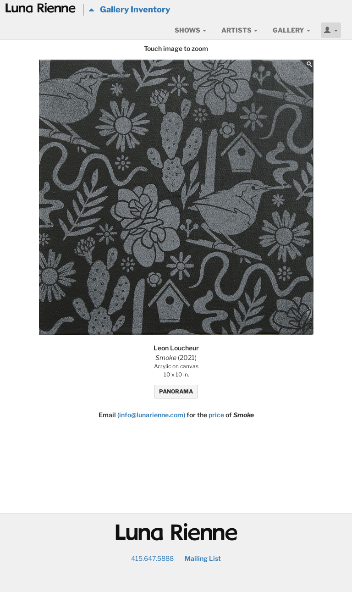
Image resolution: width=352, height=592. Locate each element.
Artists (239, 30)
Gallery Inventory (129, 9)
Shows (190, 30)
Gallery (291, 30)
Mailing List (203, 558)
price (216, 415)
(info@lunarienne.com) (151, 415)
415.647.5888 (152, 558)
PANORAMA (176, 391)
